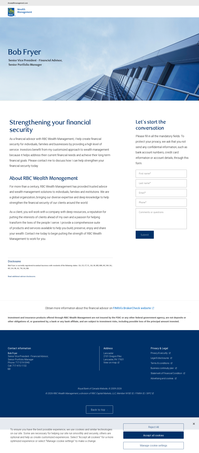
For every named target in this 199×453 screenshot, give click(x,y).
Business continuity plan (162, 368)
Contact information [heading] (19, 348)
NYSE (128, 393)
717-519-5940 (22, 362)
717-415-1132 (19, 365)
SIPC (148, 393)
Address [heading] (108, 348)
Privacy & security (159, 353)
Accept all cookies (153, 435)
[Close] (193, 423)
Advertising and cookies (162, 378)
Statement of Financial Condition (167, 373)
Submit (145, 234)
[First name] (161, 174)
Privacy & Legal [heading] (159, 348)
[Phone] (161, 203)
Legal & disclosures (160, 358)
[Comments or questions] (161, 218)
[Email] (161, 193)
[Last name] (161, 183)
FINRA (138, 393)
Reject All (153, 427)
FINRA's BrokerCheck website (132, 308)
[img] (99, 59)
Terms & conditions (160, 363)
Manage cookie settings (153, 445)
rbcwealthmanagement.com (18, 3)
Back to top (98, 409)
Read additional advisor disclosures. (22, 276)
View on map (110, 362)
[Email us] (9, 369)
